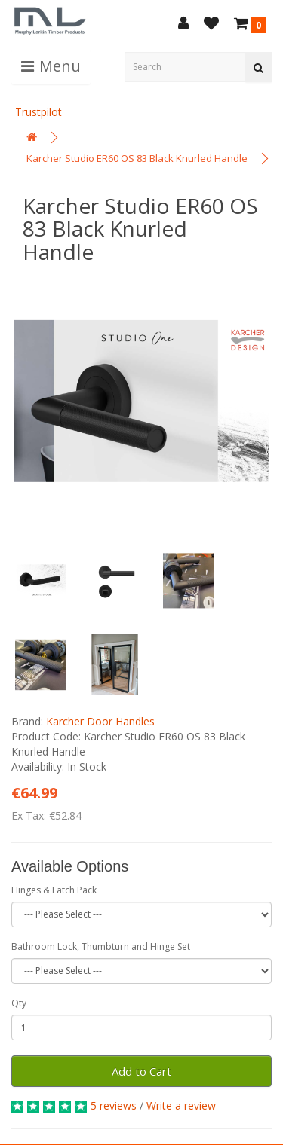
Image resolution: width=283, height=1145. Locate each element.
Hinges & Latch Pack (54, 890)
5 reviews (114, 1105)
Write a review (181, 1105)
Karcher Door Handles (100, 721)
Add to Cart (141, 1071)
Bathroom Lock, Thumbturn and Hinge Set (100, 946)
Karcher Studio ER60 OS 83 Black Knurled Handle (137, 158)
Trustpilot (38, 112)
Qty (18, 1003)
